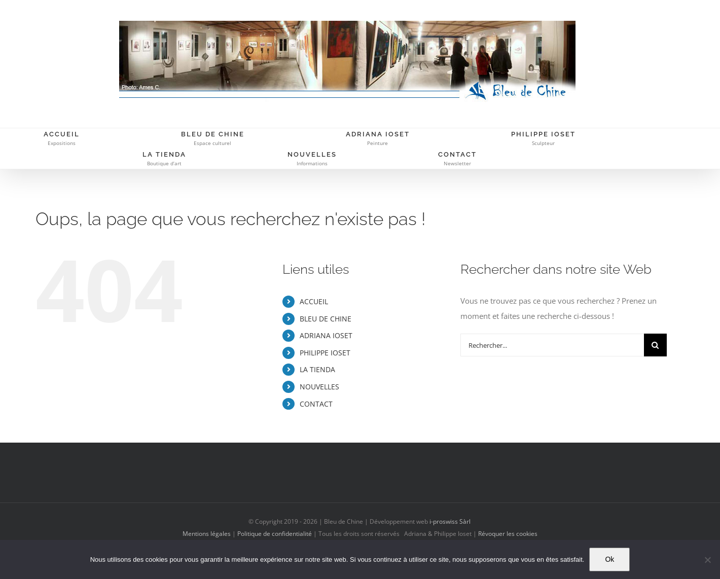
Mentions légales (207, 533)
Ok (609, 559)
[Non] (707, 560)
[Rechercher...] (552, 345)
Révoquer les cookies (507, 533)
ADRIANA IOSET (326, 335)
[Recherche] (655, 345)
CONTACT (316, 404)
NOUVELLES (319, 386)
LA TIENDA (317, 369)
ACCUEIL (314, 301)
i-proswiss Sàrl (450, 521)
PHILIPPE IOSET (325, 352)
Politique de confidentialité (274, 533)
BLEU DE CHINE (325, 318)
